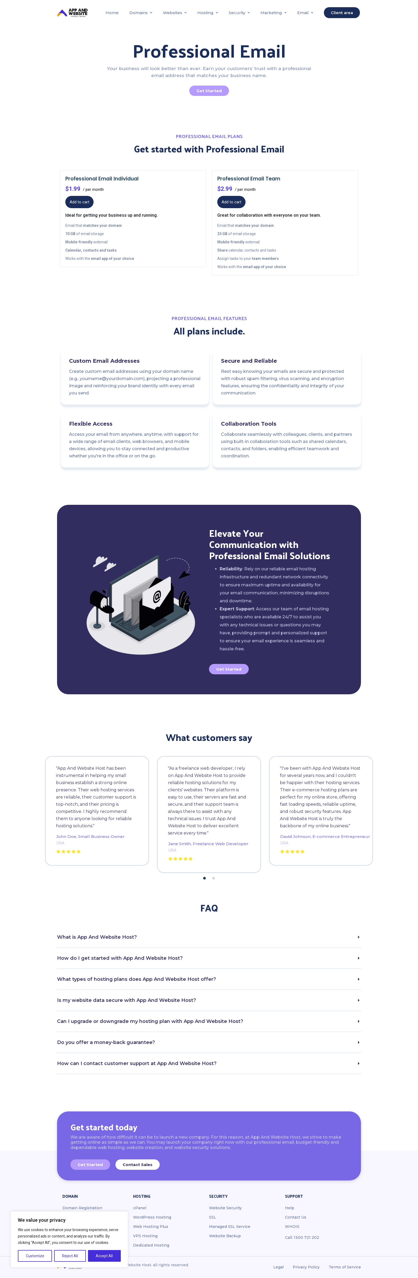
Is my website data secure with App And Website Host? (126, 1000)
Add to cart (79, 202)
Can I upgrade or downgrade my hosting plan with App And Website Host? (150, 1021)
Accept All (104, 1256)
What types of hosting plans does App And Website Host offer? (136, 979)
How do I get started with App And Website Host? (120, 958)
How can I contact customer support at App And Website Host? (136, 1063)
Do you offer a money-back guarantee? (106, 1042)
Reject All (70, 1256)
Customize (35, 1256)
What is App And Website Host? (97, 937)
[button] (204, 878)
